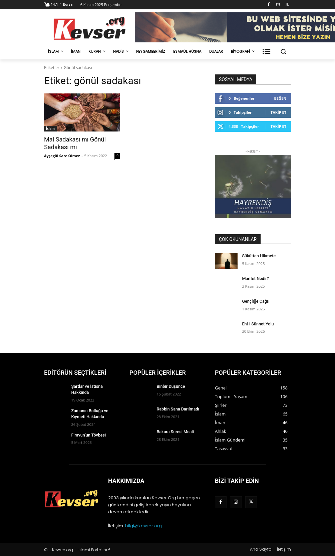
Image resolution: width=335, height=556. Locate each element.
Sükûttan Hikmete (258, 255)
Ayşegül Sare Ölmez (62, 155)
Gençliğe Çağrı (255, 301)
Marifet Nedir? (255, 278)
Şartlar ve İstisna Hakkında (95, 386)
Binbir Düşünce (170, 386)
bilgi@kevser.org (143, 526)
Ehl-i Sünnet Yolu (257, 323)
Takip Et (278, 112)
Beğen (280, 98)
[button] (283, 51)
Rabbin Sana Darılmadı (176, 408)
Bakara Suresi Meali (174, 431)
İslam (50, 128)
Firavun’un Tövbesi (87, 432)
